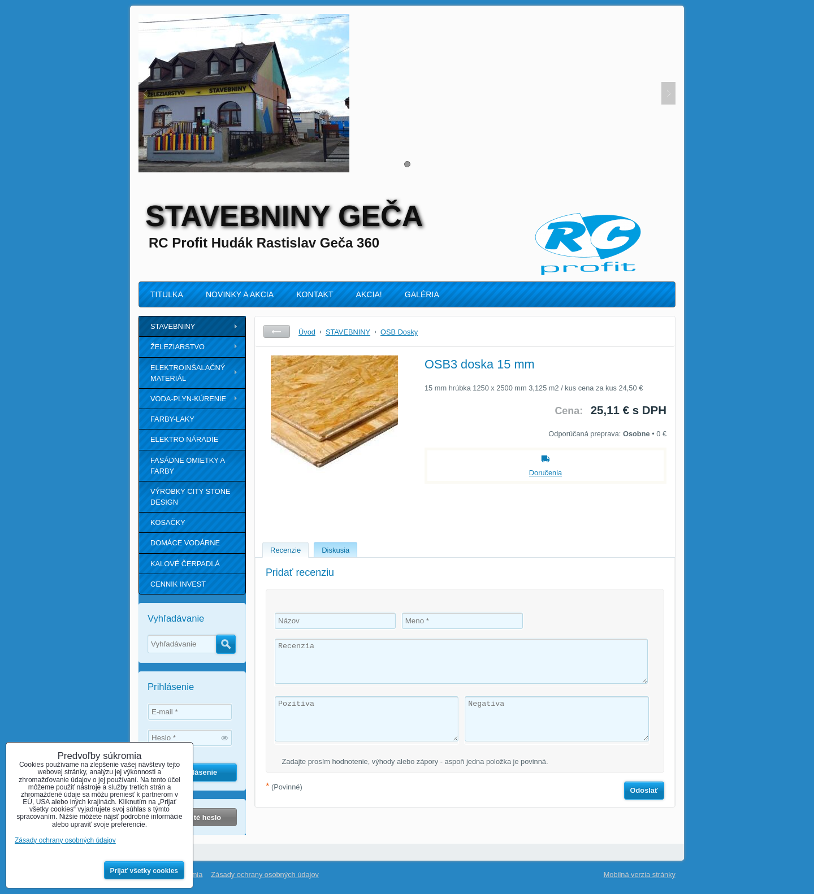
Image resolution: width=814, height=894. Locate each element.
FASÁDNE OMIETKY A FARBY (187, 465)
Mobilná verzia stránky (640, 874)
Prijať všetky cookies (144, 871)
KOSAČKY (167, 522)
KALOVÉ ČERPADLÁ (185, 563)
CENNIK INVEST (178, 584)
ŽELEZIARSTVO (177, 346)
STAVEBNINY (172, 326)
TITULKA (166, 294)
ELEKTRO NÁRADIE (184, 439)
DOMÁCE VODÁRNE (185, 543)
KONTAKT (314, 294)
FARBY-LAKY (172, 419)
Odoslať (644, 790)
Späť (276, 331)
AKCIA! (369, 294)
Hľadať (226, 644)
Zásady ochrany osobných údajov (265, 874)
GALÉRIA (422, 294)
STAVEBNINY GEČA (284, 215)
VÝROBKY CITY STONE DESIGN (190, 496)
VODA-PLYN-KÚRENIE (188, 398)
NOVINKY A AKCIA (240, 294)
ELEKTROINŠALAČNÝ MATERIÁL (187, 373)
